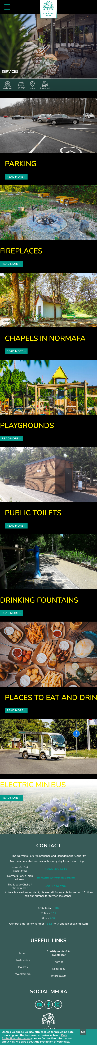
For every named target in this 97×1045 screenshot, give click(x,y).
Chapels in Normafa (45, 338)
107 (53, 913)
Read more (16, 177)
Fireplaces (21, 251)
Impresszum (59, 976)
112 (49, 924)
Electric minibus (33, 785)
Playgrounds (27, 426)
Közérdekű (58, 969)
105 (52, 918)
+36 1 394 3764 (56, 886)
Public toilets (33, 513)
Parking (21, 164)
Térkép (23, 953)
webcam (7, 85)
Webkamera (22, 974)
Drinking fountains (39, 600)
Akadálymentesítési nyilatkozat (58, 953)
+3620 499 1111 (56, 869)
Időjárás (23, 967)
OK (83, 1032)
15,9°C (21, 85)
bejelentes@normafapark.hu (56, 878)
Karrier (59, 962)
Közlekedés (23, 960)
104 (57, 908)
